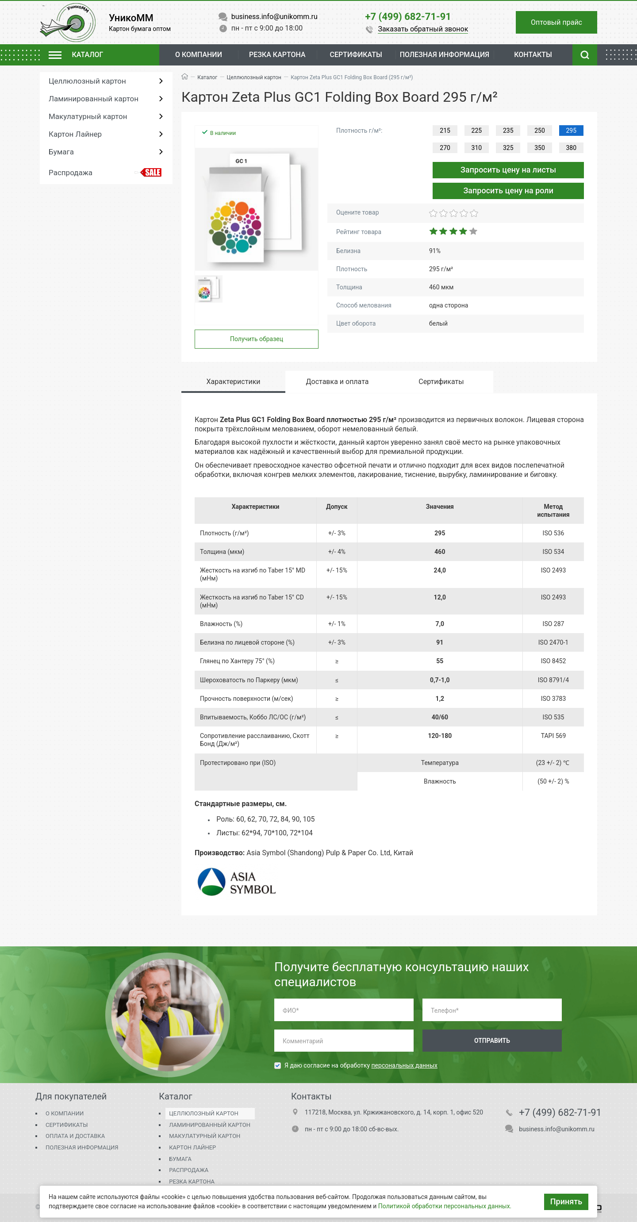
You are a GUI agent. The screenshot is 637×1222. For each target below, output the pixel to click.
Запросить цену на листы (508, 169)
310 (477, 147)
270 (445, 147)
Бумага (61, 151)
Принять (566, 1201)
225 (477, 130)
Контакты (533, 54)
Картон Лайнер (75, 134)
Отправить (492, 1040)
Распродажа (70, 172)
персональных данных (404, 1065)
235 (508, 130)
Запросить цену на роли (508, 190)
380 (571, 147)
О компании (198, 54)
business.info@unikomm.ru (557, 1129)
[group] (256, 209)
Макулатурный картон (88, 116)
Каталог (207, 77)
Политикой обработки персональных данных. (444, 1206)
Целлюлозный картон (87, 81)
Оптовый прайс (556, 22)
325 (508, 147)
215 (445, 130)
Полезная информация (82, 1147)
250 (539, 130)
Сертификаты (67, 1125)
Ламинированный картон (93, 98)
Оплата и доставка (75, 1136)
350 (539, 147)
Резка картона (277, 54)
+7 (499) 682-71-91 (560, 1113)
